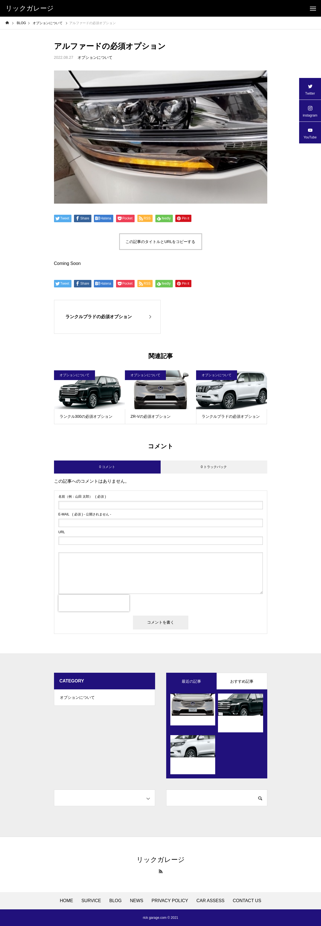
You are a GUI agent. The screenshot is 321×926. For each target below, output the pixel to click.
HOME (66, 901)
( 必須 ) (82, 496)
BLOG (115, 901)
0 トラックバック (214, 467)
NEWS (136, 901)
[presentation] (93, 603)
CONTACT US (247, 901)
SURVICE (91, 901)
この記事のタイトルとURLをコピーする (160, 241)
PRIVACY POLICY (169, 901)
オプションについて (95, 57)
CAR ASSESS (210, 901)
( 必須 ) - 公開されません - (84, 514)
